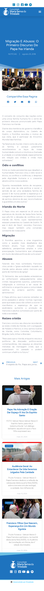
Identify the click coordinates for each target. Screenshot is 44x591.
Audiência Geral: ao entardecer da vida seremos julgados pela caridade (22, 469)
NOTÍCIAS (12, 54)
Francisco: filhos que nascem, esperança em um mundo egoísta (22, 526)
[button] (40, 12)
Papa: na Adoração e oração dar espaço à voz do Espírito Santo (22, 412)
